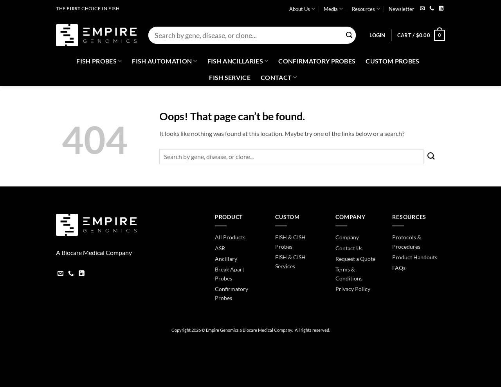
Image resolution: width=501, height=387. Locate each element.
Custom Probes (392, 61)
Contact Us (348, 248)
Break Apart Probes (229, 274)
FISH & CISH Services (290, 261)
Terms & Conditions (348, 274)
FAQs (398, 267)
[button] (377, 35)
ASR (220, 248)
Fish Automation (164, 61)
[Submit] (349, 35)
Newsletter (401, 9)
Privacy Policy (352, 289)
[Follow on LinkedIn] (441, 9)
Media (333, 9)
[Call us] (431, 9)
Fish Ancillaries (238, 61)
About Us (302, 9)
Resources (366, 9)
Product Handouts (414, 257)
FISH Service (229, 77)
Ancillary (226, 258)
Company (347, 237)
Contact (279, 77)
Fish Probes (99, 61)
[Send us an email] (422, 9)
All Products (230, 237)
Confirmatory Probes (316, 61)
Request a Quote (355, 258)
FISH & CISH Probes (290, 242)
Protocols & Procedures (406, 242)
